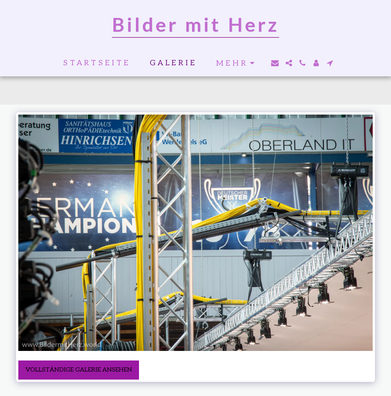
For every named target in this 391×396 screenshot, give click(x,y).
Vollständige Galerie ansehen (79, 369)
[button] (274, 63)
